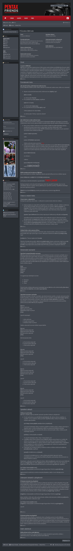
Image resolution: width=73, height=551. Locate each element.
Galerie (19, 18)
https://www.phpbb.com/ (45, 438)
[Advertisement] (10, 90)
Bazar (26, 18)
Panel (32, 18)
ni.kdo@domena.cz (35, 455)
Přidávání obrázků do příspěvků (53, 41)
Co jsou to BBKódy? (25, 36)
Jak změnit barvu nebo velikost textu (29, 42)
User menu (6, 119)
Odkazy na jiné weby (51, 36)
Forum (12, 18)
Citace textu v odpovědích (26, 49)
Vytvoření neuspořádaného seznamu (29, 55)
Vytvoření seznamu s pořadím (27, 57)
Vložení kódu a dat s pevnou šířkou (29, 50)
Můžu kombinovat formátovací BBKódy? (30, 44)
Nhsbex (5, 206)
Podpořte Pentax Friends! (9, 32)
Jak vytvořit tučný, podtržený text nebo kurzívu (31, 41)
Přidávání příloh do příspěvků (53, 42)
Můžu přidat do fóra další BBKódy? (54, 47)
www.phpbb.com (39, 446)
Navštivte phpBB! (43, 426)
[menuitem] (14, 22)
